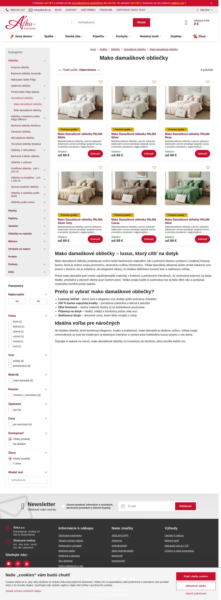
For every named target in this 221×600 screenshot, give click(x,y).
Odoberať (185, 506)
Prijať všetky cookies (196, 576)
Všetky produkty (19, 439)
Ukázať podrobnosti (195, 593)
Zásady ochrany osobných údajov (23, 591)
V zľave (14, 463)
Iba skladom (17, 444)
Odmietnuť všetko (196, 586)
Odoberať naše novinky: (42, 509)
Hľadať (141, 22)
